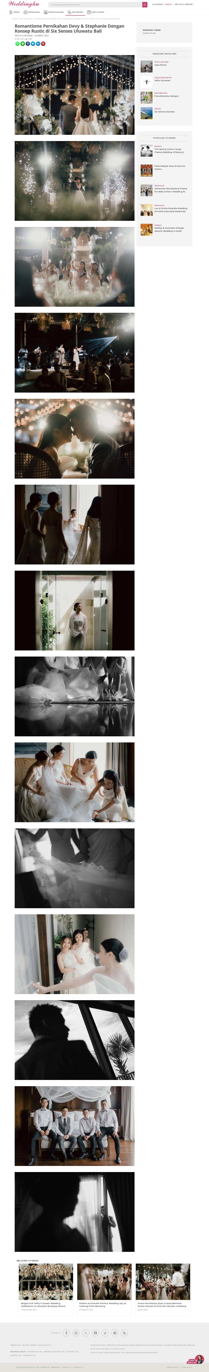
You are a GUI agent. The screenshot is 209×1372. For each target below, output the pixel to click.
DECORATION (160, 93)
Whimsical (159, 186)
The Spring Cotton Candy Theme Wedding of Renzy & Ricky (169, 152)
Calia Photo (160, 65)
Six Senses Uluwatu (164, 111)
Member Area (15, 1345)
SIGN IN (168, 4)
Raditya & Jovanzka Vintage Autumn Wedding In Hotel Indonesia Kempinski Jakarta (169, 231)
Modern (158, 146)
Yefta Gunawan (162, 80)
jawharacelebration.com (53, 1352)
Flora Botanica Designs (166, 96)
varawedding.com (34, 1352)
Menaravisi (55, 1367)
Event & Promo (95, 12)
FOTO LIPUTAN (161, 62)
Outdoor (146, 33)
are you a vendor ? (184, 4)
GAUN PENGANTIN (163, 78)
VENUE (157, 109)
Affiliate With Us (45, 1345)
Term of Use (187, 1367)
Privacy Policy (173, 1367)
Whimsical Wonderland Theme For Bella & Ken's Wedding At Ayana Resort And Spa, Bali (170, 191)
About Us (66, 1367)
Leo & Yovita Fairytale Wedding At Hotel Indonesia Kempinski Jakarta (170, 211)
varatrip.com (16, 1355)
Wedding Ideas (32, 12)
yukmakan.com (29, 1355)
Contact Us (78, 1367)
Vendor (14, 12)
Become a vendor (29, 1345)
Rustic (153, 33)
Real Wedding (75, 12)
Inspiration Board (54, 12)
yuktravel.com (72, 1352)
